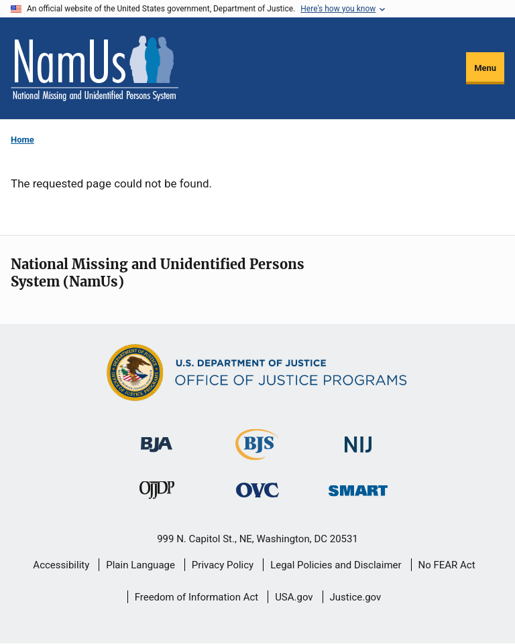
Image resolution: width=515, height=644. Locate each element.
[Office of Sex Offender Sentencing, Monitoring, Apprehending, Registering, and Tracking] (358, 487)
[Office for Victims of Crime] (257, 489)
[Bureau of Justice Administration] (156, 438)
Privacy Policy (222, 565)
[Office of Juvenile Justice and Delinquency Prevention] (156, 493)
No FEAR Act (446, 565)
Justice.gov (356, 597)
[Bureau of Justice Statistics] (257, 454)
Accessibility (61, 565)
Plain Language (140, 565)
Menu (485, 68)
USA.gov (294, 597)
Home (22, 140)
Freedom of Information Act (197, 597)
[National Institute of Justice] (358, 438)
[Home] (94, 68)
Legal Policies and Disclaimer (335, 565)
